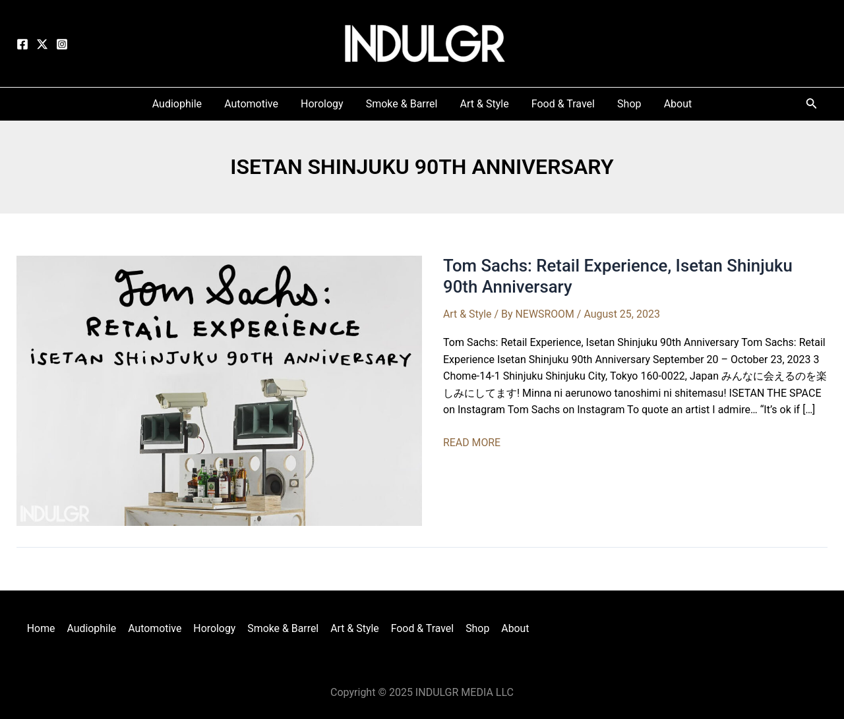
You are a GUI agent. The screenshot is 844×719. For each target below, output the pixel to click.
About (511, 627)
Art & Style (467, 314)
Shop (475, 627)
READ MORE (472, 442)
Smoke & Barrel (283, 627)
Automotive (157, 627)
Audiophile (94, 627)
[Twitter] (42, 44)
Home (44, 627)
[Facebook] (22, 44)
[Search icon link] (812, 106)
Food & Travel (420, 627)
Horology (215, 627)
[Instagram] (62, 44)
